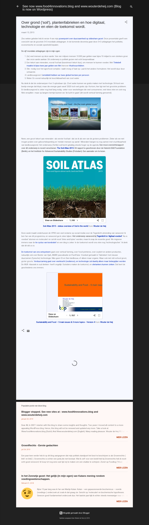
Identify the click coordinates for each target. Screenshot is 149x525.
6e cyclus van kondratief (45, 242)
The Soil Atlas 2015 (65, 148)
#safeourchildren (76, 66)
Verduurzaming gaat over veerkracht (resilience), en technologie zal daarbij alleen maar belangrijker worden (80, 261)
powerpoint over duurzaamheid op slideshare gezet (81, 38)
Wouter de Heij (99, 226)
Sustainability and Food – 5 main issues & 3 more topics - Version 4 (65, 322)
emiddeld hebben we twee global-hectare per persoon (66, 75)
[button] (126, 22)
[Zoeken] (131, 7)
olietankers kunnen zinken (103, 264)
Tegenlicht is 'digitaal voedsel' (109, 236)
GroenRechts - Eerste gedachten (39, 445)
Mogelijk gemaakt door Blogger (74, 513)
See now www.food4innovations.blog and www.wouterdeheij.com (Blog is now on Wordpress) (71, 7)
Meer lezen (122, 437)
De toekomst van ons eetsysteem (36, 252)
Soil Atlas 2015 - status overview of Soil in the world (65, 226)
